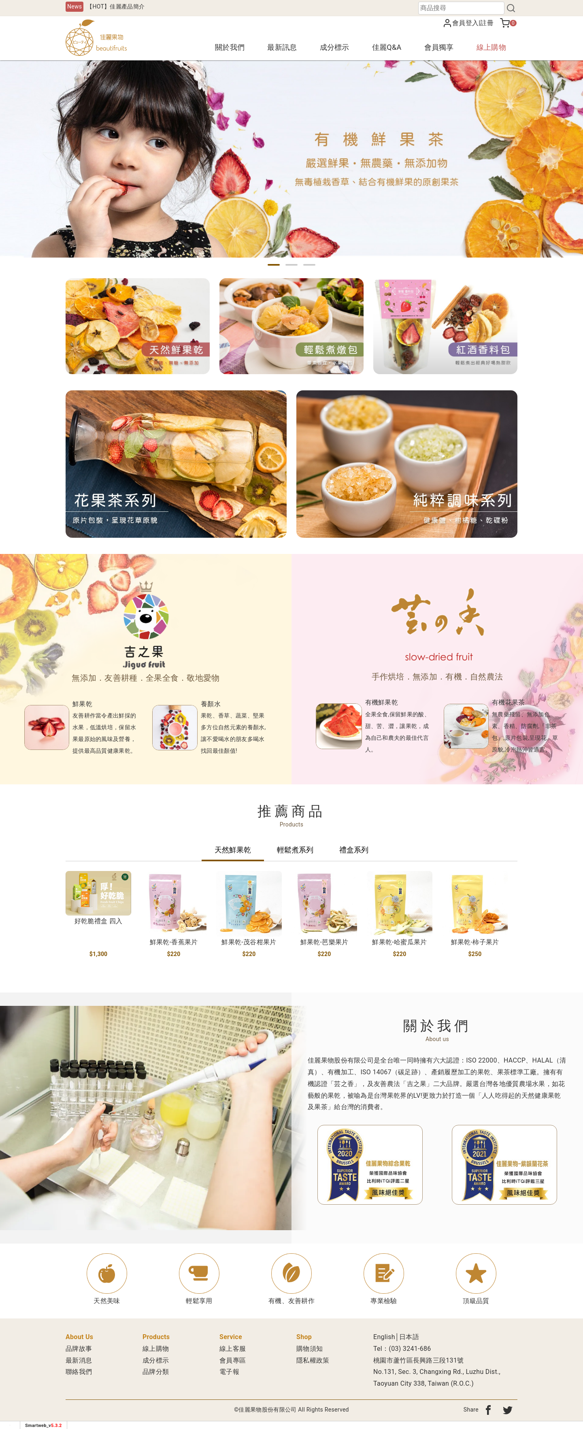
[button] (274, 264)
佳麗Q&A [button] (387, 47)
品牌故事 (79, 1348)
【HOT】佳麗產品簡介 (116, 6)
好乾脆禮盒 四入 (98, 921)
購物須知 (309, 1348)
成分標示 (334, 47)
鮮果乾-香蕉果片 (174, 942)
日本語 (409, 1337)
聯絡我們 (79, 1372)
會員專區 (232, 1360)
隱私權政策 (313, 1360)
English (384, 1337)
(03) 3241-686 (410, 1348)
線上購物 (491, 47)
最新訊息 (282, 47)
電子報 (229, 1372)
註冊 (487, 23)
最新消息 (79, 1360)
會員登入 (465, 23)
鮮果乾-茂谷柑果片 (248, 942)
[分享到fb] (488, 1409)
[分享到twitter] (507, 1409)
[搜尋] (510, 8)
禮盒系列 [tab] (353, 849)
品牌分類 (156, 1372)
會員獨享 (439, 47)
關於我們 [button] (230, 47)
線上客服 (232, 1348)
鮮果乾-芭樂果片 (324, 942)
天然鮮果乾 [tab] (233, 849)
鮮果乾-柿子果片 (475, 942)
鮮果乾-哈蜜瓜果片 (399, 942)
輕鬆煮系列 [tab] (295, 849)
